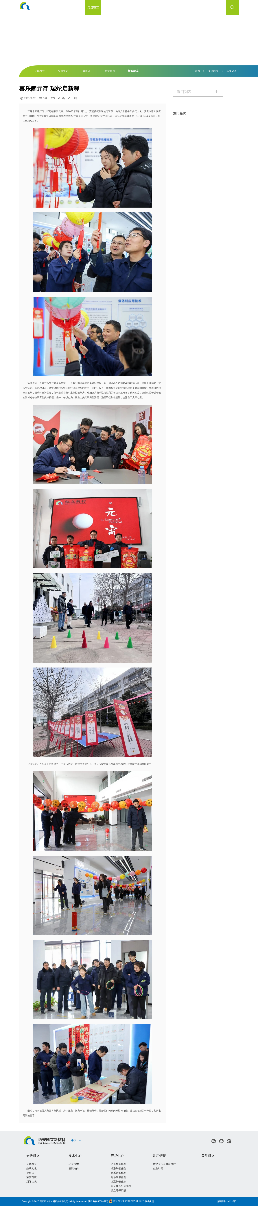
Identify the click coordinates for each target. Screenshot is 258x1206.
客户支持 (172, 7)
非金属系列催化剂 (121, 1186)
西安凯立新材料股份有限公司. (54, 1201)
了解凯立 (39, 71)
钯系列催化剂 (118, 1164)
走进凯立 (93, 7)
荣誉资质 (110, 71)
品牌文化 (63, 71)
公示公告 (156, 7)
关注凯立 (208, 1156)
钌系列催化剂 (118, 1177)
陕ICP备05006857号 (98, 1201)
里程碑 (86, 71)
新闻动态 (133, 70)
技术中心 (109, 7)
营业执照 (149, 1201)
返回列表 (197, 91)
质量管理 (124, 7)
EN (219, 7)
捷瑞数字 (221, 1201)
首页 (77, 7)
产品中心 (140, 7)
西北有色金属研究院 (164, 1164)
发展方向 (74, 1168)
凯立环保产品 (118, 1190)
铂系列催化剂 (118, 1168)
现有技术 (74, 1164)
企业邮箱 (158, 1168)
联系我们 (203, 7)
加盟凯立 (187, 7)
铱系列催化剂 (118, 1181)
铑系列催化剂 (118, 1172)
